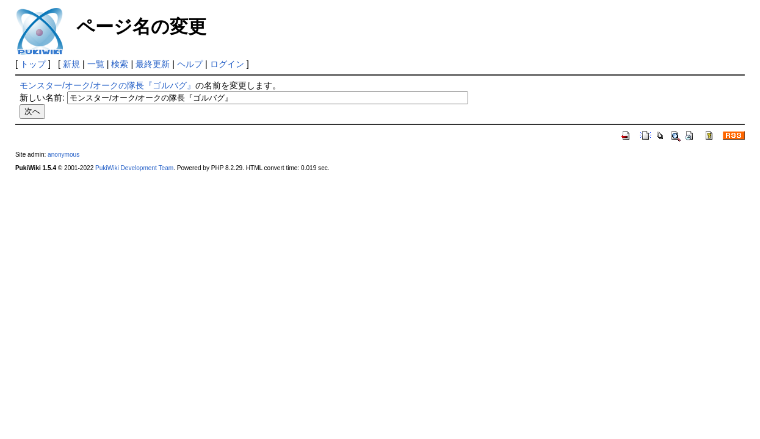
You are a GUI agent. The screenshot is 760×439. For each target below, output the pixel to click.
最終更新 (153, 64)
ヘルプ (190, 64)
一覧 (95, 64)
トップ (33, 64)
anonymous (63, 154)
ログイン (227, 64)
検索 (119, 64)
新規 (71, 64)
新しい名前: (42, 97)
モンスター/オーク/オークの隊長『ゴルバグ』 (107, 85)
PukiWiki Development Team (134, 168)
